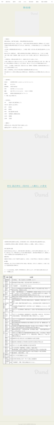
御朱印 (14, 1)
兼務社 (37, 1)
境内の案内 (31, 1)
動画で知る (8, 1)
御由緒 (25, 1)
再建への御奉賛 (44, 1)
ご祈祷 (19, 1)
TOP (2, 1)
